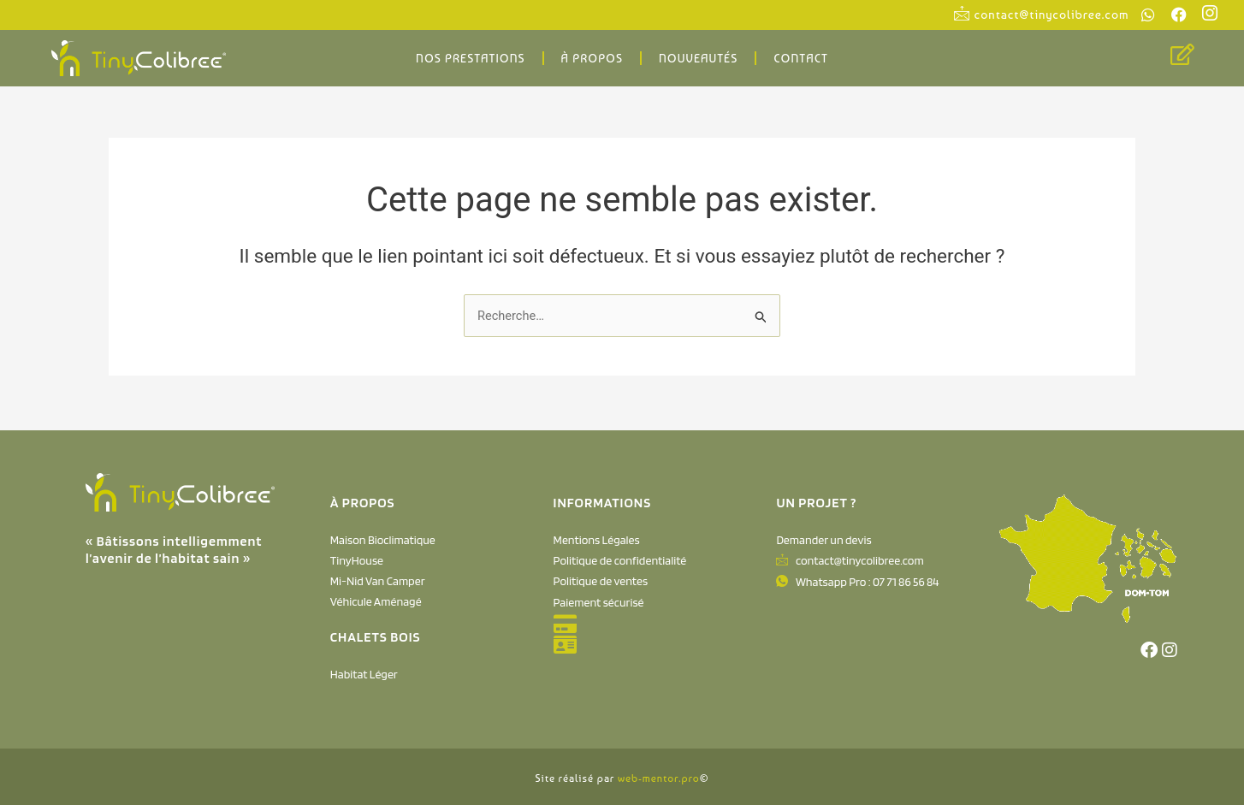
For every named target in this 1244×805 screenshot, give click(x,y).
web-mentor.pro (659, 778)
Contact (800, 58)
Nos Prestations (470, 58)
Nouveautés (698, 58)
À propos (592, 58)
